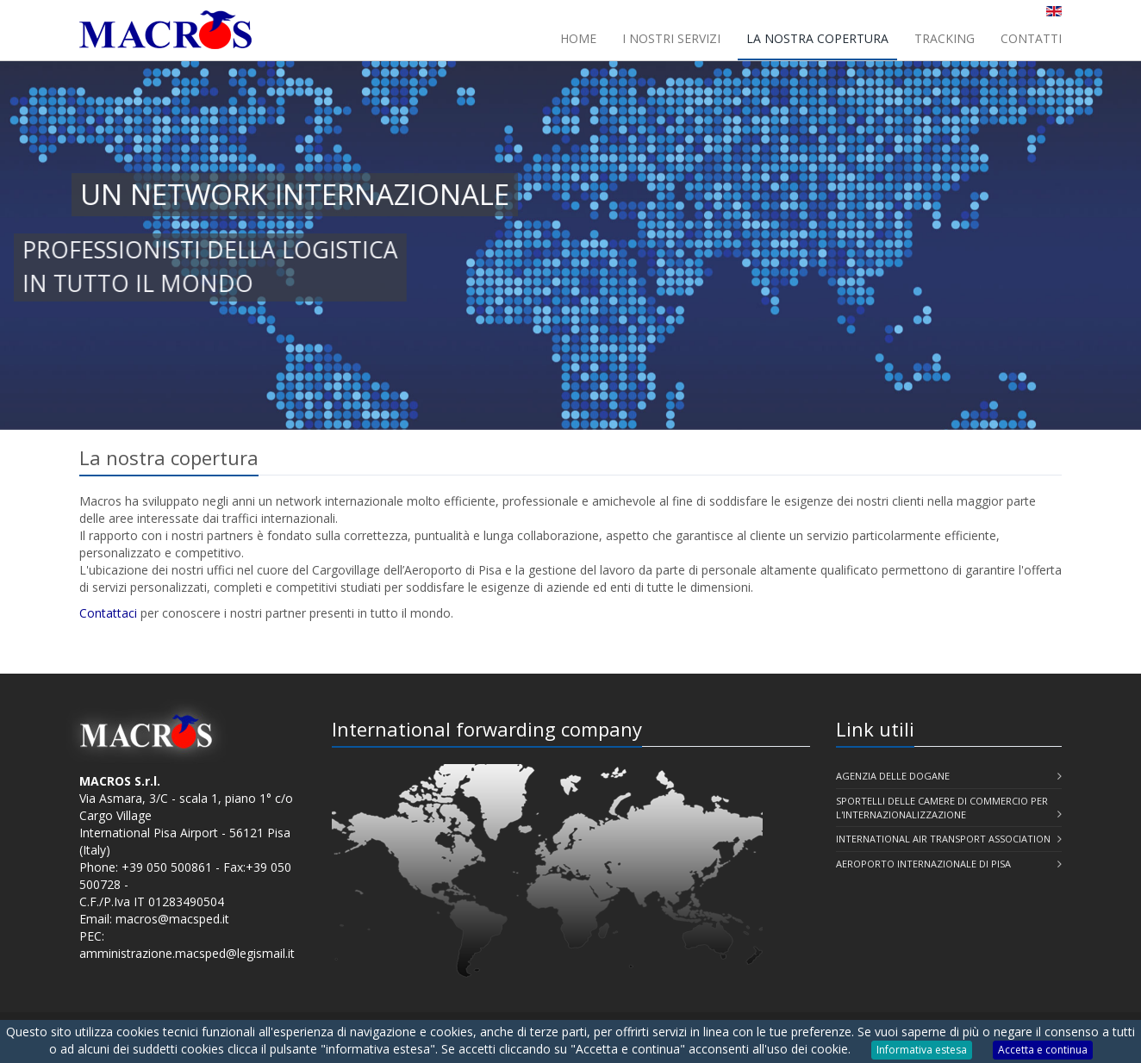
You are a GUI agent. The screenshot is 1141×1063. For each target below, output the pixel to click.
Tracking (944, 38)
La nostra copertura (817, 38)
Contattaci (108, 613)
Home (578, 38)
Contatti (1031, 38)
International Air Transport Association (943, 838)
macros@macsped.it (172, 919)
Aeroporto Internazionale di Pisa (923, 863)
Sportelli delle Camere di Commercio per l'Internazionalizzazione (942, 807)
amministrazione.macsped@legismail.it (187, 953)
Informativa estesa (921, 1049)
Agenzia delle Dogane (893, 775)
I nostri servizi (671, 38)
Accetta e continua (1043, 1049)
